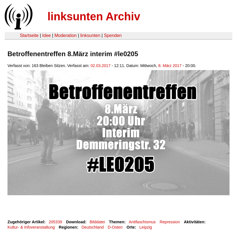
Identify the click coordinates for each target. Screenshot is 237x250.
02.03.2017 (100, 65)
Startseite (29, 35)
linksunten (90, 35)
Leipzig (145, 227)
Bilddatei (97, 222)
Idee (46, 35)
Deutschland (93, 227)
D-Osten (115, 227)
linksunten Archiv (93, 16)
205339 (55, 222)
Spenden (113, 35)
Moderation (65, 35)
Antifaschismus (142, 222)
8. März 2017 (169, 65)
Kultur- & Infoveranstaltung (31, 227)
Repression (170, 222)
